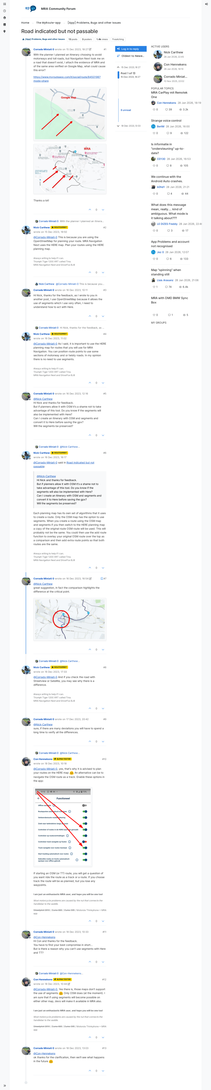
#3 (104, 290)
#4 (104, 333)
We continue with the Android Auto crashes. (167, 179)
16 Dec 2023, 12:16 (77, 393)
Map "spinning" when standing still (166, 272)
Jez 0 (160, 252)
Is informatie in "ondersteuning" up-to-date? (167, 148)
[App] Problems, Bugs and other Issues (43, 39)
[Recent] (4, 11)
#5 (104, 393)
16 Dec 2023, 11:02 (56, 338)
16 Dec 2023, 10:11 (77, 290)
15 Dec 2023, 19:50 (56, 231)
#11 (104, 931)
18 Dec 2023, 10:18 (56, 763)
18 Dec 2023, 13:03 (77, 1048)
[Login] (206, 4)
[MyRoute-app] (4, 31)
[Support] (4, 24)
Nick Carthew (41, 227)
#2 (104, 227)
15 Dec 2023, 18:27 (77, 49)
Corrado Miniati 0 (43, 49)
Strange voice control (166, 120)
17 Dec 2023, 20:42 (77, 719)
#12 (104, 979)
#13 (104, 1048)
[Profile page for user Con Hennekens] (26, 761)
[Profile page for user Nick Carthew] (26, 230)
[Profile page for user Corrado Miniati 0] (26, 51)
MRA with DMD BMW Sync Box (169, 300)
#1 (105, 49)
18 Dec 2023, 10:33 (77, 931)
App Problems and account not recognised (170, 244)
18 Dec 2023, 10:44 (56, 983)
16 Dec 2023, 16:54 (77, 578)
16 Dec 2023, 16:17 (55, 457)
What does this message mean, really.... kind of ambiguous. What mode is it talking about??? (169, 211)
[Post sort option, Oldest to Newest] (131, 56)
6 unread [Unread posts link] (126, 110)
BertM (160, 126)
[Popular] (4, 17)
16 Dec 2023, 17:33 (56, 671)
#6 (104, 452)
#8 (104, 667)
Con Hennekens (42, 759)
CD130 (161, 159)
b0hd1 (161, 187)
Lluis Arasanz (165, 280)
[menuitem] (206, 4)
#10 (104, 759)
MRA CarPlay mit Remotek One (169, 95)
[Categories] (4, 4)
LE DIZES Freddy (167, 224)
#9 (104, 719)
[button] (4, 1086)
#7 (105, 578)
